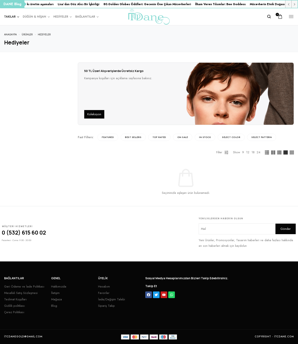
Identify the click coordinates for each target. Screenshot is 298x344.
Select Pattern (261, 137)
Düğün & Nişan (36, 16)
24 (258, 152)
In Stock (205, 137)
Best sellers (133, 137)
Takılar (11, 16)
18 (253, 152)
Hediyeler (62, 16)
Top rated (159, 137)
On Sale (182, 137)
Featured (108, 137)
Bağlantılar (86, 16)
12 (247, 152)
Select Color (231, 137)
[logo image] (149, 16)
